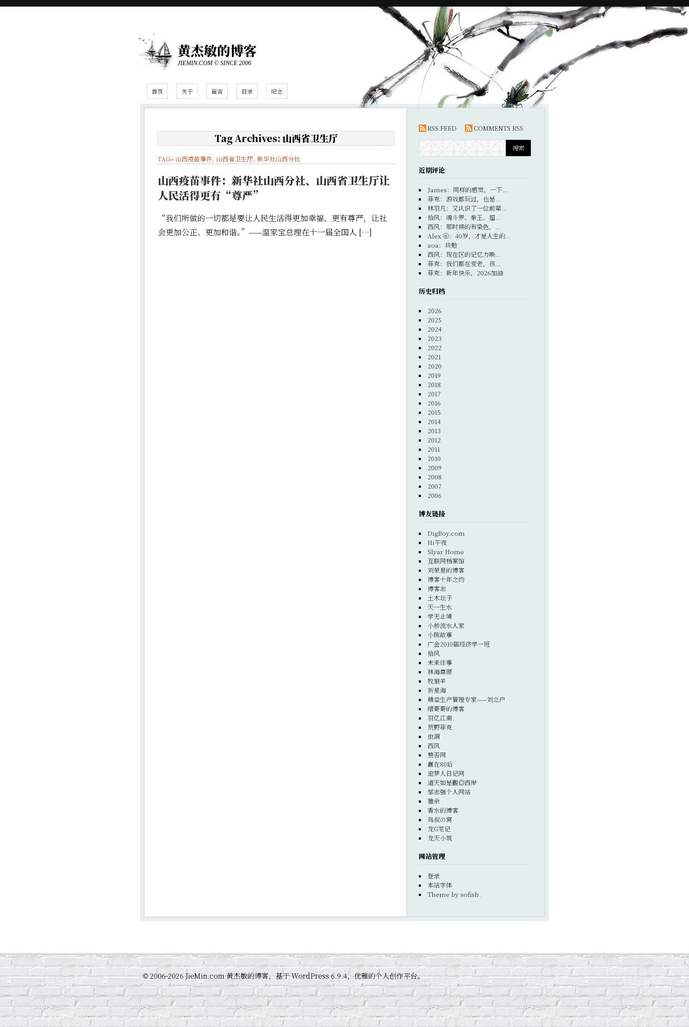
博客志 (437, 588)
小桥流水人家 (446, 625)
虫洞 (434, 736)
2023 (435, 338)
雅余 (434, 801)
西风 (434, 745)
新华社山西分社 (278, 158)
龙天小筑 (440, 837)
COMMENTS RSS (498, 128)
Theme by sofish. (454, 894)
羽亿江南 (440, 717)
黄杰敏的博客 (217, 50)
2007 (435, 486)
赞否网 (437, 754)
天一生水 (440, 607)
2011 (434, 449)
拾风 (434, 653)
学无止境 (440, 616)
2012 (434, 439)
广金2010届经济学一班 (459, 644)
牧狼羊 (437, 680)
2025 (435, 319)
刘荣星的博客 (446, 570)
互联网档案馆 (446, 560)
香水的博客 (443, 810)
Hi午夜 (437, 542)
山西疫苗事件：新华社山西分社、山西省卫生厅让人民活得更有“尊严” (274, 187)
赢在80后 (440, 764)
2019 (434, 375)
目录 (247, 91)
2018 (434, 384)
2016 (434, 402)
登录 (434, 875)
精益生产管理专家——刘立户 (466, 699)
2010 (434, 458)
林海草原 (440, 671)
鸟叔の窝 (440, 819)
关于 (187, 91)
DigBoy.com (446, 533)
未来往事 (440, 662)
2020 (435, 366)
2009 (435, 467)
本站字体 (440, 885)
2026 (435, 310)
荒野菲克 (440, 727)
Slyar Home (446, 551)
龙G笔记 (439, 828)
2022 (435, 347)
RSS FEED (442, 128)
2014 (434, 421)
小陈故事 (440, 634)
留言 (217, 91)
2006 (435, 495)
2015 (434, 412)
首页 (157, 91)
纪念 (277, 91)
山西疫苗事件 (193, 158)
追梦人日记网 (446, 773)
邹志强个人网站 (449, 791)
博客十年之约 (446, 579)
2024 (435, 329)
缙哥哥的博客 (446, 708)
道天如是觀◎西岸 (452, 782)
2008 (435, 476)
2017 (434, 393)
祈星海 (437, 690)
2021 (434, 356)
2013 (434, 430)
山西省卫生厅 (234, 158)
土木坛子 (440, 597)
